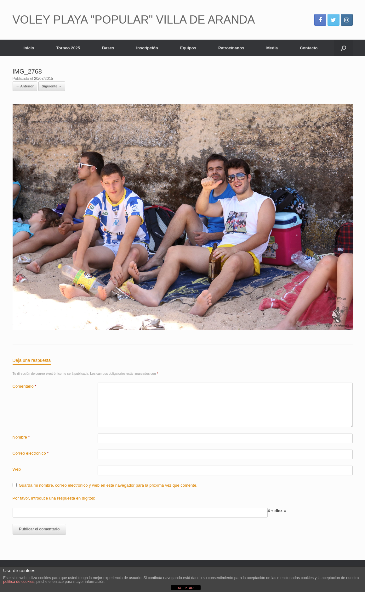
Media (272, 48)
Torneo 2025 (68, 48)
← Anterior (25, 86)
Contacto (308, 48)
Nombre (21, 437)
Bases (108, 48)
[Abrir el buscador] (343, 48)
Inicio (29, 48)
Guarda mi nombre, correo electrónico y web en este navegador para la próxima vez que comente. (108, 485)
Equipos (188, 48)
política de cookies (18, 581)
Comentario (25, 386)
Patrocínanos (231, 48)
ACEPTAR (186, 588)
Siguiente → (52, 86)
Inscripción (147, 48)
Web (17, 469)
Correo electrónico (31, 453)
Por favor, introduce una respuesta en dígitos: (54, 498)
